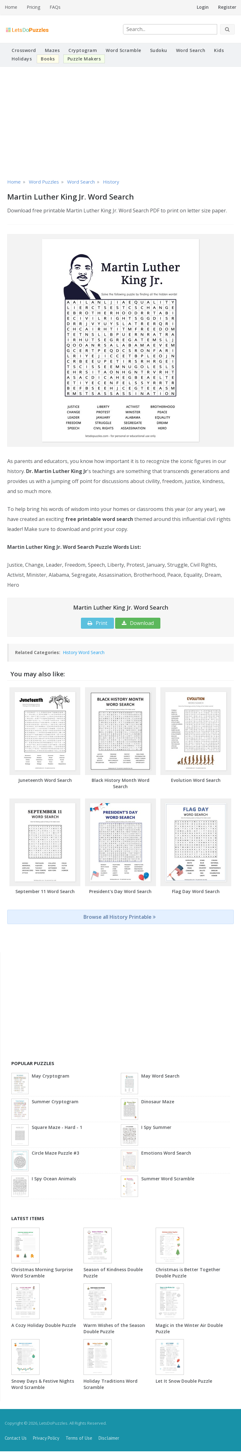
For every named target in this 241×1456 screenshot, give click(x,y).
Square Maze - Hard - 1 (57, 1127)
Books (48, 59)
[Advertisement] (120, 121)
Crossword (24, 50)
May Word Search (160, 1076)
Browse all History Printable (119, 916)
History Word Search (83, 652)
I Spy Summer (156, 1127)
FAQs (55, 7)
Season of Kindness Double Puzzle (113, 1272)
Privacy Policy (46, 1438)
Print (97, 623)
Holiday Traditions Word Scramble (110, 1384)
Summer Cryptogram (55, 1102)
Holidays (22, 59)
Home (11, 7)
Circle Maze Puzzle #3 (55, 1153)
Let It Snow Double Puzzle (184, 1381)
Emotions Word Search (166, 1153)
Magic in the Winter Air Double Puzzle (189, 1328)
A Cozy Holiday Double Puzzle (43, 1325)
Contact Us (16, 1438)
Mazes (52, 50)
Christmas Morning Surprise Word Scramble (42, 1272)
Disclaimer (109, 1438)
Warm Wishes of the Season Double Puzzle (114, 1328)
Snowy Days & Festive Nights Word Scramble (42, 1384)
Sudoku (158, 50)
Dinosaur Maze (157, 1102)
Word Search (191, 50)
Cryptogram (82, 50)
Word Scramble (123, 50)
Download (138, 623)
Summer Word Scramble (167, 1179)
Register (227, 7)
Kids (219, 50)
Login (203, 7)
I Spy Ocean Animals (54, 1179)
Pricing (33, 7)
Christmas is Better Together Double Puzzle (188, 1272)
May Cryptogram (50, 1076)
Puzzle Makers (84, 59)
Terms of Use (79, 1438)
